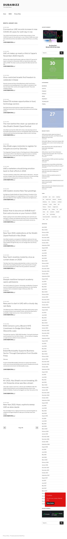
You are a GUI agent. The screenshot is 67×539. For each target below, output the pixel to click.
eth (58, 204)
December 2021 (45, 361)
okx (47, 211)
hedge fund (55, 206)
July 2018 (44, 449)
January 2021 (45, 390)
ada (49, 196)
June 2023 (44, 315)
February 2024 (45, 294)
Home (4, 14)
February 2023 (45, 325)
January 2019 (45, 434)
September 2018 (46, 444)
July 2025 (44, 250)
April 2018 (44, 457)
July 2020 (44, 405)
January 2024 (45, 297)
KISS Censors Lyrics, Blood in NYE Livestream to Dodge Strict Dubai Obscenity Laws (17, 328)
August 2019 (45, 415)
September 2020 (46, 400)
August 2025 (45, 247)
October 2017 (45, 472)
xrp (47, 219)
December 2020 (45, 392)
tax (47, 214)
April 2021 (44, 382)
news (44, 211)
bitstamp (45, 201)
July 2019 (44, 418)
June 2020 (44, 408)
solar (44, 214)
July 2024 (44, 281)
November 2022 (45, 333)
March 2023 (44, 322)
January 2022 (45, 359)
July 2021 (44, 374)
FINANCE (44, 91)
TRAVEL (44, 104)
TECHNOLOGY (45, 101)
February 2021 (45, 387)
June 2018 (44, 452)
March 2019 (44, 428)
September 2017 (45, 475)
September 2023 (46, 307)
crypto (50, 204)
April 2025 (44, 258)
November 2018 (45, 439)
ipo (49, 209)
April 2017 (44, 488)
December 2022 (45, 330)
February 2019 (45, 431)
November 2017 (45, 470)
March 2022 (44, 353)
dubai (55, 204)
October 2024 (45, 273)
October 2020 (45, 397)
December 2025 (45, 237)
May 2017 (44, 485)
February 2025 (45, 263)
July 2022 (44, 343)
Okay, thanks (50, 503)
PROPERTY (44, 98)
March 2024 (44, 291)
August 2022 (45, 341)
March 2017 (44, 490)
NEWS (10, 14)
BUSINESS (44, 86)
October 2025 (45, 242)
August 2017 (45, 478)
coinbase (60, 201)
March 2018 (44, 459)
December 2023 (45, 299)
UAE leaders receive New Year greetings (19, 191)
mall (61, 209)
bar (43, 199)
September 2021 (45, 369)
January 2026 (45, 235)
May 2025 (44, 255)
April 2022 (44, 351)
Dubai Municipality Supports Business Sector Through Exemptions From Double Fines (20, 353)
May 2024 (44, 286)
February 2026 (45, 232)
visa (44, 219)
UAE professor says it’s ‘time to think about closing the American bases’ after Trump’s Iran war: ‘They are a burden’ (52, 153)
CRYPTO (44, 88)
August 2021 (45, 372)
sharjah (57, 211)
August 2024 (45, 279)
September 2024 (46, 276)
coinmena (45, 204)
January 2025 (45, 266)
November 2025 (45, 240)
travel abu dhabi (46, 216)
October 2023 (45, 304)
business (54, 201)
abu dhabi (45, 196)
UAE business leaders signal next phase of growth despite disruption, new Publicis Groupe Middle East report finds (52, 136)
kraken (53, 209)
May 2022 (44, 348)
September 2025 (46, 245)
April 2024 (44, 289)
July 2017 (44, 480)
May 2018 (44, 454)
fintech (49, 206)
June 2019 (44, 421)
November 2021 (45, 364)
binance (54, 199)
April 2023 (44, 320)
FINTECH (44, 93)
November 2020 (45, 395)
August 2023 (45, 309)
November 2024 (45, 271)
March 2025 (44, 260)
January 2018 (45, 465)
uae (59, 216)
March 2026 (44, 229)
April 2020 (44, 413)
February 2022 (45, 356)
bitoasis (59, 199)
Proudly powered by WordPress (17, 535)
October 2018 (45, 441)
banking (58, 196)
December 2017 (45, 467)
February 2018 (45, 462)
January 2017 (45, 496)
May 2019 (44, 423)
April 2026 (44, 227)
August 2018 (45, 446)
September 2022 (46, 338)
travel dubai (54, 216)
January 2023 (45, 328)
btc (49, 201)
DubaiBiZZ (11, 4)
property (52, 211)
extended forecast (53, 76)
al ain (53, 196)
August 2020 (45, 403)
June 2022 (44, 346)
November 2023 (45, 302)
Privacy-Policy (17, 14)
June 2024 (44, 284)
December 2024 (45, 268)
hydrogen (45, 209)
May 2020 (44, 410)
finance (44, 206)
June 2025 (44, 253)
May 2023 (44, 317)
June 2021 (44, 377)
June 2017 (44, 483)
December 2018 (45, 436)
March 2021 (44, 384)
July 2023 (44, 312)
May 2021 (44, 379)
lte (57, 209)
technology (52, 214)
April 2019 (44, 426)
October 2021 (45, 366)
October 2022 (45, 335)
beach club (48, 199)
